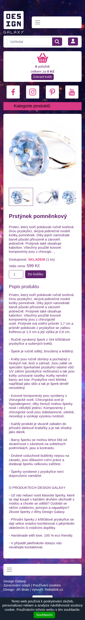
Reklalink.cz (54, 589)
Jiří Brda (22, 589)
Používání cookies (47, 585)
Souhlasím (44, 615)
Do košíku (35, 274)
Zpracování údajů (16, 585)
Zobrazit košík (42, 76)
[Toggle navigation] (38, 22)
